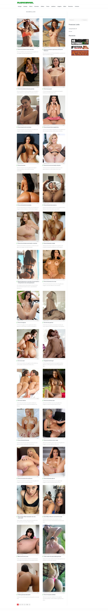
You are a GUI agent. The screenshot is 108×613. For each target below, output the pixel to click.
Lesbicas (53, 6)
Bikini (64, 6)
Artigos (19, 6)
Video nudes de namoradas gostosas (52, 556)
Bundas (25, 6)
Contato (77, 6)
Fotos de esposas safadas (49, 594)
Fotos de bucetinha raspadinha (51, 127)
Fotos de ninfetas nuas (49, 400)
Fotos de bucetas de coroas (50, 281)
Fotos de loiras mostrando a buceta (52, 165)
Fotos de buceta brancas (23, 440)
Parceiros (70, 6)
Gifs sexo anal (21, 360)
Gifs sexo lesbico (22, 400)
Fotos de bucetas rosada (49, 243)
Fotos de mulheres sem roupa (51, 440)
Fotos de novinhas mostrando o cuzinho (27, 243)
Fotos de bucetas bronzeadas (24, 205)
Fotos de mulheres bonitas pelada (26, 89)
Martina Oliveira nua (23, 556)
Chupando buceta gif (49, 360)
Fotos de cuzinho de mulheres (25, 478)
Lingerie (59, 6)
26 (27, 604)
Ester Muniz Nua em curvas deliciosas (53, 516)
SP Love (70, 31)
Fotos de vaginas (22, 322)
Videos (42, 6)
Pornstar (36, 6)
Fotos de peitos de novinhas (24, 127)
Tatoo (47, 6)
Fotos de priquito (48, 89)
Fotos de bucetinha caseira (50, 205)
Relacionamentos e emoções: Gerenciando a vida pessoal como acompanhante (28, 282)
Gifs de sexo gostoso (48, 322)
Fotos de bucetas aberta (49, 478)
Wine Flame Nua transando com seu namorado (26, 517)
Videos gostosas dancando (24, 594)
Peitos (30, 6)
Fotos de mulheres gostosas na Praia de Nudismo (53, 50)
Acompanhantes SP (73, 28)
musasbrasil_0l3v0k (30, 11)
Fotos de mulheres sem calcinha (26, 49)
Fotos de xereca (21, 165)
